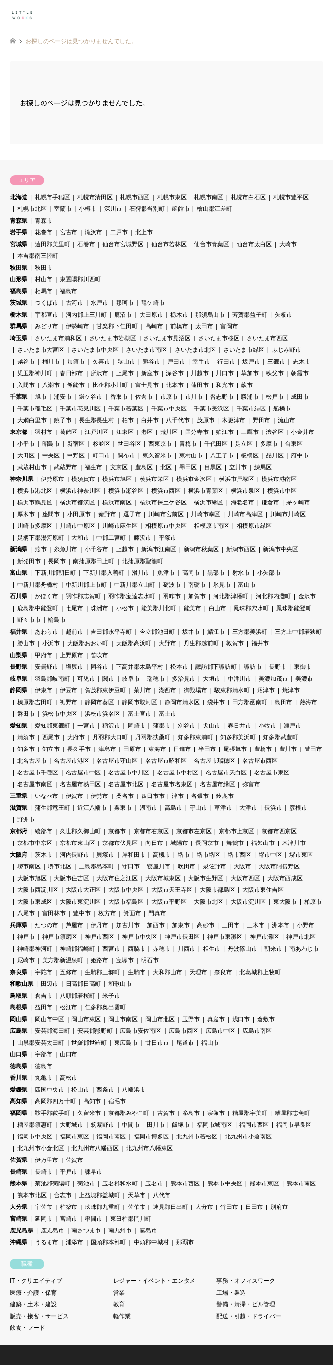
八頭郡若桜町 (77, 995)
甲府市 (43, 655)
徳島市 (43, 1066)
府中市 (300, 455)
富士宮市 (139, 713)
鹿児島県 (21, 1230)
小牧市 (267, 725)
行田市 (226, 361)
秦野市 (107, 514)
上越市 (125, 549)
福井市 (260, 643)
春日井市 (239, 725)
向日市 (154, 843)
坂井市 (191, 631)
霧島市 (148, 1230)
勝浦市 (250, 396)
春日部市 (71, 373)
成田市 (300, 396)
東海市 (157, 749)
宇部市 (43, 1054)
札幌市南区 (208, 197)
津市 (178, 796)
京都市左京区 (194, 831)
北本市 (175, 385)
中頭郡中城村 (151, 1242)
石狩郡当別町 (147, 208)
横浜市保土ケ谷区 (163, 502)
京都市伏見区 (120, 843)
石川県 (18, 596)
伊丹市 (99, 925)
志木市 (301, 361)
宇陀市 (43, 972)
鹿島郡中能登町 (37, 608)
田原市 (132, 749)
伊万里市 (46, 1160)
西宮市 (111, 948)
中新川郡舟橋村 (37, 584)
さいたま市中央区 (95, 349)
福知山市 (263, 843)
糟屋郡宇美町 (249, 1113)
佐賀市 (74, 1160)
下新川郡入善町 (103, 572)
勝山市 (26, 643)
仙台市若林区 (169, 244)
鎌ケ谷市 (90, 396)
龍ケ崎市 (153, 302)
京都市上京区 (236, 831)
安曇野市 (46, 666)
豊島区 (144, 467)
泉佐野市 (214, 866)
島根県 (18, 1007)
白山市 (217, 608)
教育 (119, 1304)
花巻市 (43, 232)
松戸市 (275, 396)
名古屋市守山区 (117, 760)
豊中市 (82, 913)
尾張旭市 (235, 749)
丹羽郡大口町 (110, 737)
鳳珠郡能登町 (293, 608)
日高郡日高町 (83, 983)
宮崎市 (68, 1218)
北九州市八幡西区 (95, 1148)
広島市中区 (220, 1030)
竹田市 (229, 1207)
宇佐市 (43, 1207)
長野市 (277, 666)
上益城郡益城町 (99, 1195)
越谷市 (26, 361)
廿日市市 (157, 1042)
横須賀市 (83, 479)
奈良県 (18, 972)
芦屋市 (74, 925)
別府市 (279, 1207)
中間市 (131, 1124)
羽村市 (43, 432)
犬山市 (211, 725)
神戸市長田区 (182, 936)
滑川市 (140, 572)
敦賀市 (235, 643)
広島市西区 (183, 1030)
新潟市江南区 (158, 549)
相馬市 (43, 291)
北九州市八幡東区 (149, 1148)
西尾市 (51, 737)
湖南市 (148, 807)
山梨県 (18, 655)
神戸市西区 (99, 936)
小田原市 (79, 514)
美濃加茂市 (273, 678)
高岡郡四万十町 (55, 1101)
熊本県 (18, 1183)
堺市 (184, 854)
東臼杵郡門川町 (130, 1218)
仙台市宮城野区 (122, 244)
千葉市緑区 (251, 408)
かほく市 (46, 596)
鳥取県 (18, 995)
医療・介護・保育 (33, 1292)
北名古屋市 (32, 760)
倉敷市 (266, 1019)
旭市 (41, 396)
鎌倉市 (270, 502)
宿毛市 (117, 1101)
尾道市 (185, 1042)
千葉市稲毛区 (34, 408)
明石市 (150, 960)
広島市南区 (257, 1030)
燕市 (41, 549)
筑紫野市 (102, 1124)
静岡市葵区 (99, 702)
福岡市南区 (111, 1136)
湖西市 (167, 690)
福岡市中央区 (34, 1136)
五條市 (68, 972)
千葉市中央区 (169, 408)
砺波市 (172, 584)
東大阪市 (285, 901)
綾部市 (43, 831)
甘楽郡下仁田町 (117, 326)
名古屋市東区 (271, 772)
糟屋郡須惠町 (34, 1124)
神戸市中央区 (139, 936)
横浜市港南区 (279, 479)
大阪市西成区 (285, 878)
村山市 (43, 279)
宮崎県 (18, 1218)
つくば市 (46, 302)
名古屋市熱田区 (80, 784)
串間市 (93, 1218)
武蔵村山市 (32, 467)
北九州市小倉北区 (40, 1148)
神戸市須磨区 (59, 936)
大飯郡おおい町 (87, 643)
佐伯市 (136, 1207)
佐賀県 (18, 1160)
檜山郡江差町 (214, 208)
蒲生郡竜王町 (52, 807)
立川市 (238, 467)
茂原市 (205, 420)
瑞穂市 (156, 678)
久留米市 (89, 1113)
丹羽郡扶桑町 (152, 737)
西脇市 (136, 948)
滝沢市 (93, 232)
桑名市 (125, 796)
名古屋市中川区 (128, 772)
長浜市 (273, 807)
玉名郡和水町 (120, 1183)
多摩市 (269, 443)
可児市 (86, 678)
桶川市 (51, 361)
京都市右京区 (151, 831)
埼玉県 (18, 338)
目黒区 (213, 467)
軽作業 (122, 1316)
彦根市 (298, 807)
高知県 (18, 1101)
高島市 (173, 807)
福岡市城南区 (214, 1124)
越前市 (74, 631)
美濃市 (304, 678)
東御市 (302, 666)
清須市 (26, 737)
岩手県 (18, 232)
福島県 (18, 291)
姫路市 (99, 960)
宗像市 (216, 1113)
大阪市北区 (208, 901)
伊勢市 (99, 796)
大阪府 (18, 854)
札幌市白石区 (248, 197)
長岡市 (57, 561)
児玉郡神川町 (34, 373)
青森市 (43, 220)
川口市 (225, 373)
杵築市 (68, 1207)
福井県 (18, 631)
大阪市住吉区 (71, 878)
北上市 (144, 232)
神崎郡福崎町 (77, 948)
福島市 (68, 291)
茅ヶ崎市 (298, 502)
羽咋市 (172, 596)
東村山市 (191, 455)
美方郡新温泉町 (62, 960)
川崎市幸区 (205, 514)
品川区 (275, 455)
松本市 (179, 666)
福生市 (93, 467)
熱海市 (308, 702)
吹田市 (186, 866)
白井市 (150, 420)
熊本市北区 (32, 1195)
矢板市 (283, 314)
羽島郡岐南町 (52, 678)
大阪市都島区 (217, 890)
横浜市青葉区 (205, 490)
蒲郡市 (161, 725)
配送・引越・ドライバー (248, 1316)
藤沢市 (142, 537)
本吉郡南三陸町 (37, 255)
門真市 (157, 913)
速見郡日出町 (170, 1207)
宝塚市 (125, 960)
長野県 (18, 666)
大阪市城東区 (163, 878)
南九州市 (120, 1230)
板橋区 (250, 455)
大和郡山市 (167, 972)
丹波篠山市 (242, 948)
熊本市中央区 (224, 1183)
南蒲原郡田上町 (93, 561)
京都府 (18, 831)
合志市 (62, 1195)
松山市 (80, 1089)
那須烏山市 (210, 314)
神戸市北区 (301, 936)
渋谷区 (275, 432)
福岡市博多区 (151, 1136)
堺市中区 (270, 854)
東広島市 (126, 1042)
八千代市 (178, 420)
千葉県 (18, 396)
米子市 (111, 995)
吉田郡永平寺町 (111, 631)
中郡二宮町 (111, 537)
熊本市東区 (264, 1183)
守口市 (131, 866)
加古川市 (128, 925)
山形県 (18, 279)
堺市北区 (59, 866)
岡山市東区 (86, 1019)
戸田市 (176, 361)
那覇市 (185, 1242)
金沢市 (307, 596)
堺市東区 (301, 854)
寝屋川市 (158, 866)
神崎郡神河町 (34, 948)
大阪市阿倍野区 (279, 866)
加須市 (76, 361)
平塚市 (167, 537)
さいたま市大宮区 (40, 349)
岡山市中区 (49, 1019)
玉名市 (154, 1183)
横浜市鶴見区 (34, 502)
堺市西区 (239, 854)
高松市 (68, 1077)
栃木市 (179, 314)
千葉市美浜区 (211, 408)
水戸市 (99, 302)
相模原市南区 (211, 526)
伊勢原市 (52, 479)
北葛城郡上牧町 (260, 972)
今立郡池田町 (157, 631)
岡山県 (18, 1019)
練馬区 (263, 467)
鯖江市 (216, 631)
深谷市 (175, 373)
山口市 (68, 1054)
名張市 (200, 796)
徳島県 (18, 1066)
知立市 (51, 749)
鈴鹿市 (225, 796)
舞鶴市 (235, 843)
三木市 (255, 925)
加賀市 (197, 596)
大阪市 (242, 866)
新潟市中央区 (280, 549)
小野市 (305, 925)
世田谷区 (129, 443)
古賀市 (166, 1113)
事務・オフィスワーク (245, 1280)
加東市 (181, 925)
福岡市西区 (254, 1124)
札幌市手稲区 (52, 197)
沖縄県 (18, 1242)
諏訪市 (253, 666)
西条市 (105, 1089)
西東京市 (160, 443)
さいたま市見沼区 (166, 338)
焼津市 (291, 690)
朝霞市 (300, 373)
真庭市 (216, 1019)
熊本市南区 (301, 1183)
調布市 (126, 455)
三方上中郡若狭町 (298, 631)
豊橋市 (263, 749)
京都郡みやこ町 (128, 1113)
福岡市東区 (74, 1136)
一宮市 (86, 725)
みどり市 (46, 326)
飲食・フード (27, 1327)
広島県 (18, 1030)
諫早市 (93, 1171)
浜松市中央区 (59, 713)
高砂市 (205, 925)
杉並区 (101, 443)
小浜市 (51, 643)
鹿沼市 (123, 314)
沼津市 (266, 690)
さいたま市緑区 (243, 349)
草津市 (223, 807)
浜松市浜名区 (102, 713)
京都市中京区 (34, 843)
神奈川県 (21, 479)
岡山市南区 (123, 1019)
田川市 (156, 1124)
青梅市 (188, 443)
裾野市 (68, 702)
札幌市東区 (172, 197)
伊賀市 (74, 796)
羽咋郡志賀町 (83, 596)
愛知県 (18, 725)
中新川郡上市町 (86, 584)
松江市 (68, 1007)
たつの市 (46, 925)
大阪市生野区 (205, 878)
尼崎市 (26, 960)
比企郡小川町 (110, 385)
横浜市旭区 (117, 479)
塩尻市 (74, 666)
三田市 (230, 925)
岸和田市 (133, 854)
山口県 (18, 1054)
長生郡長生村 (96, 420)
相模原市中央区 (166, 526)
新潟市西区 (241, 549)
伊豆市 (68, 690)
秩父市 (275, 373)
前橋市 (179, 326)
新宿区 (76, 443)
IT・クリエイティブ (36, 1280)
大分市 (204, 1207)
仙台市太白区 (254, 244)
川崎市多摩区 (34, 526)
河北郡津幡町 (230, 596)
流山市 (286, 420)
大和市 (80, 537)
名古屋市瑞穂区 (214, 760)
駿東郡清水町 (232, 690)
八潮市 (51, 385)
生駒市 (136, 972)
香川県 (18, 1077)
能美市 (192, 608)
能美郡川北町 (158, 608)
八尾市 (26, 913)
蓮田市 (200, 385)
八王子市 (222, 455)
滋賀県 (18, 807)
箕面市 (132, 913)
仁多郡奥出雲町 (105, 1007)
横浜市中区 (282, 490)
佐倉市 (144, 396)
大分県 (18, 1207)
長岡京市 (207, 843)
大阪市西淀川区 (37, 890)
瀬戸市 (292, 725)
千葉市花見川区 (80, 408)
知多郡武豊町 (280, 737)
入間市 (26, 385)
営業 (119, 1292)
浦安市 (62, 396)
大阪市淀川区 (248, 901)
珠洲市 (99, 608)
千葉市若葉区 (125, 408)
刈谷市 (186, 725)
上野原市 (71, 655)
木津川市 (294, 843)
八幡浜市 (133, 1089)
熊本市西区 (185, 1183)
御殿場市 (195, 690)
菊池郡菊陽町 (52, 1183)
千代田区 (216, 443)
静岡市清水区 (182, 702)
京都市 (117, 831)
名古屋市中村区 (177, 772)
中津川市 (239, 678)
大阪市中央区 (125, 890)
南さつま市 (86, 1230)
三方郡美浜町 (249, 631)
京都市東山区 (77, 843)
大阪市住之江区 (117, 878)
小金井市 (302, 432)
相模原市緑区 (254, 526)
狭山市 (126, 361)
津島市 (107, 749)
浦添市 (74, 1242)
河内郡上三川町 (86, 314)
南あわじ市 (304, 948)
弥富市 (251, 784)
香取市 (119, 396)
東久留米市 (157, 455)
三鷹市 (250, 432)
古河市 (74, 302)
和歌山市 (120, 983)
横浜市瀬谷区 (125, 490)
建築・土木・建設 (33, 1304)
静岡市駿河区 (139, 702)
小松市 (125, 608)
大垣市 (211, 678)
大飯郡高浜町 (133, 643)
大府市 (76, 737)
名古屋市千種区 (37, 772)
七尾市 (74, 608)
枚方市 (107, 913)
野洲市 (26, 819)
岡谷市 (99, 666)
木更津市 (233, 420)
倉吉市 (43, 995)
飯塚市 (181, 1124)
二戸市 (119, 232)
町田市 (101, 455)
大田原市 (151, 314)
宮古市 (68, 232)
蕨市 (247, 385)
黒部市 (216, 572)
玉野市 (191, 1019)
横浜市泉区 (245, 490)
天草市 (136, 1195)
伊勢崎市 (77, 326)
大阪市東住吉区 (263, 890)
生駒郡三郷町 (102, 972)
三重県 (18, 796)
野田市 (261, 420)
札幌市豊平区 (291, 197)
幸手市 (201, 361)
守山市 (198, 807)
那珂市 (125, 302)
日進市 (182, 749)
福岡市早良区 (293, 1124)
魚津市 (166, 572)
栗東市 (123, 807)
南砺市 (197, 584)
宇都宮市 (46, 314)
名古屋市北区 (125, 784)
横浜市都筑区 (77, 502)
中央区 (51, 455)
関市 (108, 678)
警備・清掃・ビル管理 (245, 1304)
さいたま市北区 (195, 349)
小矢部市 (269, 572)
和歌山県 (21, 983)
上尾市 (125, 373)
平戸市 (68, 1171)
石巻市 (86, 244)
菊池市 (86, 1183)
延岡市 (43, 1218)
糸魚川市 (65, 549)
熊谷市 (151, 361)
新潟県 (18, 549)
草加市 (250, 373)
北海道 (18, 197)
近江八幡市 (92, 807)
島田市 (283, 702)
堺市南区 (29, 866)
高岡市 (191, 572)
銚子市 (62, 420)
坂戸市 (251, 361)
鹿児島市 (52, 1230)
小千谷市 (96, 549)
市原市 (169, 396)
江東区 (125, 432)
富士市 (167, 713)
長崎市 (43, 1171)
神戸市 (26, 936)
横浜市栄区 (154, 479)
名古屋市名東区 (171, 784)
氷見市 (222, 584)
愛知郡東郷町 (52, 725)
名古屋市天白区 (226, 772)
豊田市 (313, 749)
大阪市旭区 (32, 878)
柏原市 (313, 901)
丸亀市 (43, 1077)
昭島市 (51, 443)
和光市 (225, 385)
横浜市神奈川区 (80, 490)
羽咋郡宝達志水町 (131, 596)
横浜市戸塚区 (236, 479)
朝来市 (273, 948)
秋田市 (43, 267)
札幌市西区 (134, 197)
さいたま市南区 (146, 349)
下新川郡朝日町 (55, 572)
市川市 (194, 396)
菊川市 (142, 690)
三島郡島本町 (96, 866)
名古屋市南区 (34, 784)
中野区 (76, 455)
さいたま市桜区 (218, 338)
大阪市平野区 (169, 901)
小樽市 (87, 208)
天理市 (198, 972)
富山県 (18, 572)
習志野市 (222, 396)
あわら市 (46, 631)
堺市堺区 (208, 854)
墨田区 (188, 467)
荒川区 (169, 432)
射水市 (241, 572)
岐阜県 (18, 678)
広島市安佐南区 (140, 1030)
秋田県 (18, 267)
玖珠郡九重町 (102, 1207)
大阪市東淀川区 (80, 901)
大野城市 (71, 1124)
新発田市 (29, 561)
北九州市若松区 (196, 1136)
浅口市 (241, 1019)
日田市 (254, 1207)
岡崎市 (136, 725)
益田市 (43, 1007)
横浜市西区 (166, 490)
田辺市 (49, 983)
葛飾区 (68, 432)
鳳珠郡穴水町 (251, 608)
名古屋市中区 (83, 772)
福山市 (210, 1042)
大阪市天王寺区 (171, 890)
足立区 (244, 443)
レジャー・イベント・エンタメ (154, 1280)
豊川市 (288, 749)
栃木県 (18, 314)
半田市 (207, 749)
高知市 (92, 1101)
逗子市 (132, 514)
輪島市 (57, 619)
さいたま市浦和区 (58, 338)
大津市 (248, 807)
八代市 (161, 1195)
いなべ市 (46, 796)
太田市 (204, 326)
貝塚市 (105, 854)
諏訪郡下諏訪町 (216, 666)
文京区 (119, 467)
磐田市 (26, 713)
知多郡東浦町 (195, 737)
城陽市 (179, 843)
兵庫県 (18, 925)
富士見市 (147, 385)
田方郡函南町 (249, 702)
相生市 (211, 948)
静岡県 (18, 690)
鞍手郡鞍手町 (52, 1113)
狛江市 (225, 432)
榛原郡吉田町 (34, 702)
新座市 (150, 373)
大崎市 (288, 244)
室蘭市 (62, 208)
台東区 (294, 443)
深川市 (113, 208)
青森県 (18, 220)
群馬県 (18, 326)
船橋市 (282, 408)
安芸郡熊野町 (95, 1030)
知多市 (26, 749)
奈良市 (223, 972)
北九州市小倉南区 (248, 1136)
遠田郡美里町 (52, 244)
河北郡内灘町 (273, 596)
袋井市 (216, 702)
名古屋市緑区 (217, 784)
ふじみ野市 (286, 349)
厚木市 (26, 514)
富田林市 (54, 913)
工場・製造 (231, 1292)
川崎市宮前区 (166, 514)
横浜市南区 (117, 502)
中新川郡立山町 (134, 584)
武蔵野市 (65, 467)
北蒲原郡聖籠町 (142, 561)
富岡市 (229, 326)
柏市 (128, 420)
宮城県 (18, 244)
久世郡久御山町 (80, 831)
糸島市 (191, 1113)
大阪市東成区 (34, 901)
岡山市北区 (160, 1019)
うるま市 (46, 1242)
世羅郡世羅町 (89, 1042)
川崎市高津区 (245, 514)
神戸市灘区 (264, 936)
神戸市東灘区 (224, 936)
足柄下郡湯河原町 (40, 537)
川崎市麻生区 (120, 526)
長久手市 (79, 749)
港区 (147, 432)
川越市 (200, 373)
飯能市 (76, 385)
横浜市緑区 (208, 502)
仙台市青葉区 (211, 244)
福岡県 (18, 1113)
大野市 (167, 643)
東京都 (18, 432)
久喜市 (101, 361)
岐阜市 (131, 678)
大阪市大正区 (83, 890)
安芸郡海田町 (52, 1030)
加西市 (156, 925)
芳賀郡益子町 (249, 314)
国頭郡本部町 (108, 1242)
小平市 (26, 443)
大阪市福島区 (125, 901)
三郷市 (276, 361)
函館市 (181, 208)
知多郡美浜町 (238, 737)
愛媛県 (18, 1089)
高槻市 (161, 854)
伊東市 (43, 690)
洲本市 (280, 925)
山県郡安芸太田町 (40, 1042)
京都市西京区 (279, 831)
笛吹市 (99, 655)
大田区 (26, 455)
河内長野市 (74, 854)
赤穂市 (161, 948)
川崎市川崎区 (288, 514)
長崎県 (18, 1171)
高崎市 (154, 326)
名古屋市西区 (260, 760)
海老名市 (242, 502)
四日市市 (153, 796)
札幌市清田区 (95, 197)
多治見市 (183, 678)
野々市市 (29, 619)
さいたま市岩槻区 (112, 338)
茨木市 (43, 854)
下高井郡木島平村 (139, 666)
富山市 (247, 584)
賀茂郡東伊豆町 (105, 690)
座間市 (51, 514)
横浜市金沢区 (194, 479)
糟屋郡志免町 (292, 1113)
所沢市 (99, 373)
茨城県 (18, 302)
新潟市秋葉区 (201, 549)
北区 (166, 467)
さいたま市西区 (267, 338)
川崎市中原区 (77, 526)
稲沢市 (111, 725)
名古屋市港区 (71, 760)
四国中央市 (49, 1089)
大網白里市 (32, 420)
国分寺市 (197, 432)
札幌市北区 (32, 208)
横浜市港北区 (34, 490)
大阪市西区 (245, 878)
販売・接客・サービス (39, 1316)
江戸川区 (96, 432)
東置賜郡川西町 (80, 279)
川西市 (186, 948)
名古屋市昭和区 (166, 760)
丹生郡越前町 (201, 643)
